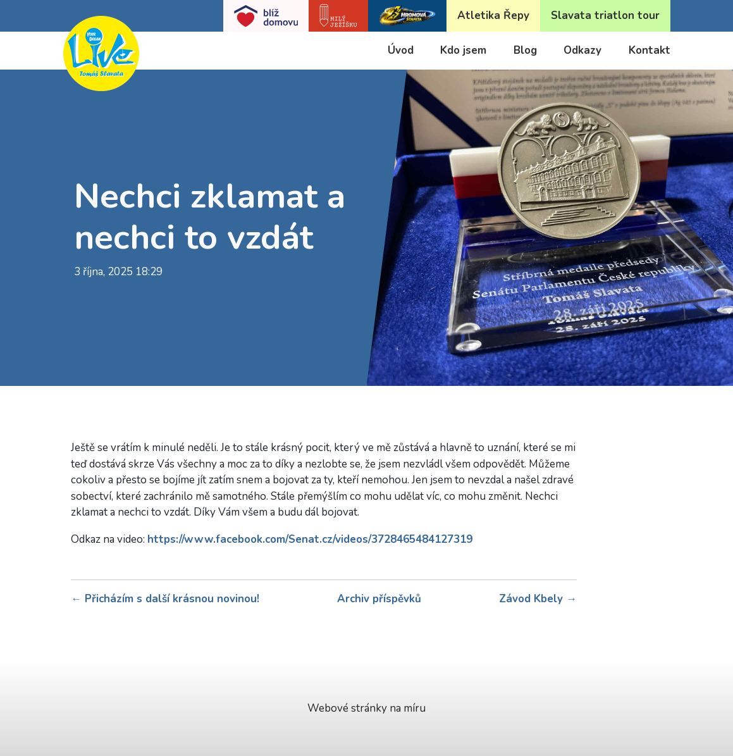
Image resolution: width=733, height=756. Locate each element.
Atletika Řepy (493, 15)
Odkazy (582, 50)
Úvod (401, 50)
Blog (525, 50)
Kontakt (649, 50)
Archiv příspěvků (379, 599)
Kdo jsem (463, 50)
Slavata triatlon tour (605, 15)
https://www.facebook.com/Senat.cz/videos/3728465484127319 (309, 539)
